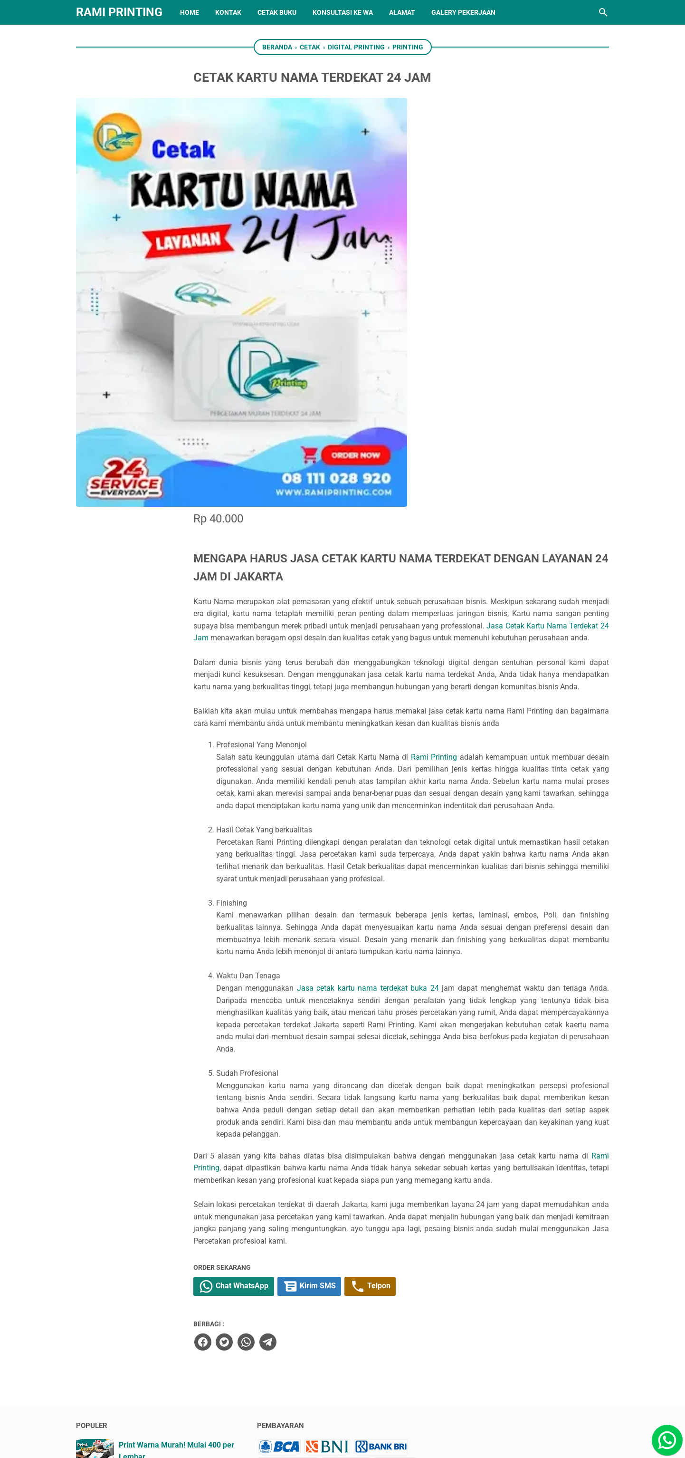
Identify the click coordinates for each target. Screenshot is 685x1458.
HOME (189, 12)
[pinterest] (416, 1405)
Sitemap (276, 1271)
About (272, 1305)
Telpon (462, 1023)
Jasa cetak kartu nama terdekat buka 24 (453, 675)
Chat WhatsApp (319, 1023)
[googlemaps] (387, 1405)
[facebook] (285, 1078)
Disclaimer (280, 1338)
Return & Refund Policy (300, 1356)
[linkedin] (328, 1405)
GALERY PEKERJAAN (463, 12)
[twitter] (306, 1078)
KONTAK (228, 12)
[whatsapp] (328, 1078)
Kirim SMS (398, 1023)
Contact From (285, 1288)
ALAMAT (402, 12)
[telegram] (349, 1078)
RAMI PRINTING (119, 12)
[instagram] (298, 1405)
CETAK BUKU (276, 12)
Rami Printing (516, 395)
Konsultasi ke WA (343, 12)
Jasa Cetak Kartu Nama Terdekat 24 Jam (529, 227)
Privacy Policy (285, 1322)
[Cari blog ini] (603, 12)
